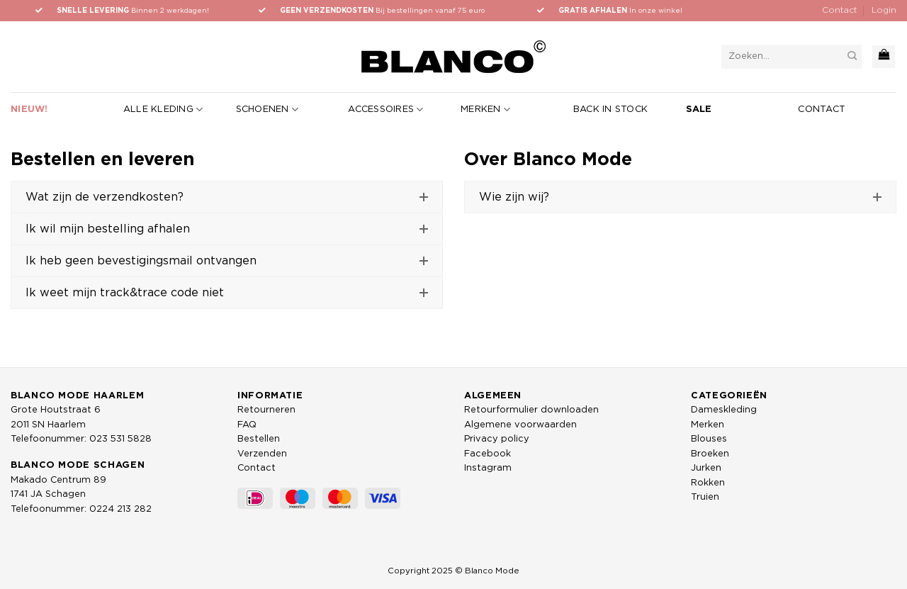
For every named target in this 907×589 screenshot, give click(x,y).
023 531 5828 (120, 439)
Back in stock (610, 109)
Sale (699, 109)
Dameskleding (724, 410)
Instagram (488, 468)
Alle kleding (163, 109)
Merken (485, 109)
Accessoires (385, 109)
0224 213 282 (120, 509)
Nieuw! (29, 109)
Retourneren (266, 410)
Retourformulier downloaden (531, 410)
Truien (705, 497)
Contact (839, 10)
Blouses (709, 439)
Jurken (706, 468)
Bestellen (258, 439)
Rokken (708, 483)
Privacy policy (496, 439)
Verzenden (262, 454)
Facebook (487, 454)
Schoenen (267, 109)
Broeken (710, 454)
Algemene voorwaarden (520, 425)
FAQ (247, 425)
